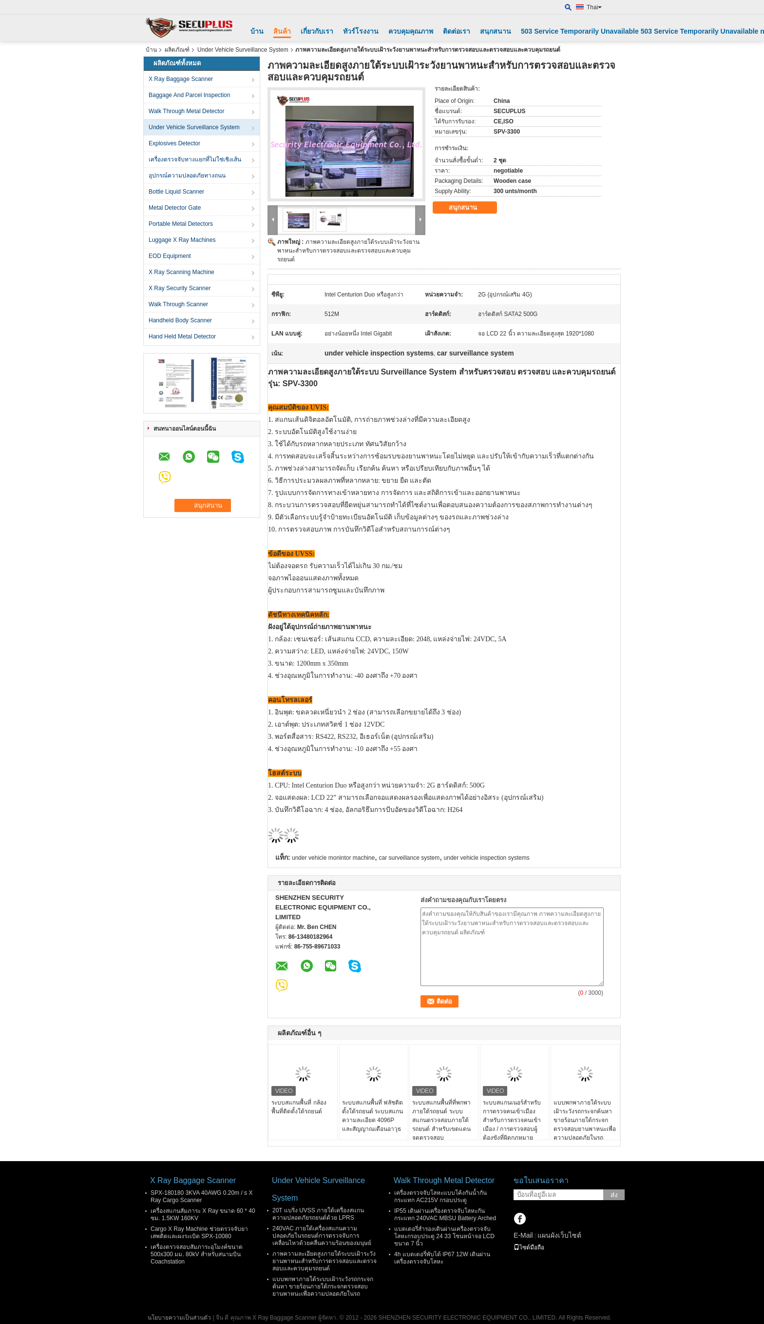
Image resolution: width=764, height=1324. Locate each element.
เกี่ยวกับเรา (317, 31)
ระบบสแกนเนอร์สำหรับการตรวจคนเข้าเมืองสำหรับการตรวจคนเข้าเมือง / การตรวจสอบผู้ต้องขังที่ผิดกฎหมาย (512, 1120)
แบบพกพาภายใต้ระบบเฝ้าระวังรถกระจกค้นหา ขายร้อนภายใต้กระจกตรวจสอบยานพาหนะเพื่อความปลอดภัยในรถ (585, 1120)
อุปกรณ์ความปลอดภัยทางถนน (187, 175)
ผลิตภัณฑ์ (177, 49)
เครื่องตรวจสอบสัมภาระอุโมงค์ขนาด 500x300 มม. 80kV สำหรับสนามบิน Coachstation (197, 1254)
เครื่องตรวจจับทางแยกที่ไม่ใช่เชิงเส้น (195, 159)
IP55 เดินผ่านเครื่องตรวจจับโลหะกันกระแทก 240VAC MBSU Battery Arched (445, 1214)
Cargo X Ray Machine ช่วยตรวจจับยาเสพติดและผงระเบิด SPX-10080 (199, 1232)
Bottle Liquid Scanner (176, 191)
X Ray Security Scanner (179, 288)
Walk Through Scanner (178, 304)
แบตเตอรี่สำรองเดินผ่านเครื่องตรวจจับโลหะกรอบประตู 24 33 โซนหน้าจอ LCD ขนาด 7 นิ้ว (444, 1236)
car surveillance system (409, 857)
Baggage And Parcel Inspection (189, 95)
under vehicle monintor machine (333, 857)
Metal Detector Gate (175, 207)
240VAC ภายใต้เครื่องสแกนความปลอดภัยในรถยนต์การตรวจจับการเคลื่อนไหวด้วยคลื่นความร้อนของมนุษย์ (321, 1235)
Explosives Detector (174, 143)
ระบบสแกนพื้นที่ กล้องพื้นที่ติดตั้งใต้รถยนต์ (298, 1107)
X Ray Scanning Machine (181, 272)
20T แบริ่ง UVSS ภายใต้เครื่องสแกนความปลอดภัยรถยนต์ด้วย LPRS (318, 1214)
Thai (594, 7)
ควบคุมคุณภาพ (410, 31)
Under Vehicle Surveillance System (242, 49)
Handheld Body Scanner (180, 320)
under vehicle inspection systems (487, 857)
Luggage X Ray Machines (182, 240)
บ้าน (257, 31)
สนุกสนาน (495, 31)
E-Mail (523, 1235)
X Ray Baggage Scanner (181, 79)
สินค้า (282, 31)
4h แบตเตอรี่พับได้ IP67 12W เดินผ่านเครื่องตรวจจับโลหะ (442, 1258)
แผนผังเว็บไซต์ (559, 1235)
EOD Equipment (170, 256)
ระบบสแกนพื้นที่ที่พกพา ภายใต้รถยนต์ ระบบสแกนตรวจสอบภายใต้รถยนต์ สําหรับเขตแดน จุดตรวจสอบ (441, 1120)
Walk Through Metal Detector (186, 111)
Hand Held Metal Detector (182, 336)
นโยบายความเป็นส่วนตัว (179, 1317)
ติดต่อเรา (456, 31)
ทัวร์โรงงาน (361, 31)
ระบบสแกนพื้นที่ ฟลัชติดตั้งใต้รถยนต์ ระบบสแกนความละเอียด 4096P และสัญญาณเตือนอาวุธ (372, 1115)
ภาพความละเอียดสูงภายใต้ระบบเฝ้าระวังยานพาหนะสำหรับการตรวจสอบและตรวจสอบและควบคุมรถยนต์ (348, 250)
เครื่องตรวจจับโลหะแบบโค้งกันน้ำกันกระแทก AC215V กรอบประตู (440, 1196)
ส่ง (614, 1195)
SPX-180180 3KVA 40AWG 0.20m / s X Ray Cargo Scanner (201, 1196)
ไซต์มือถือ (529, 1247)
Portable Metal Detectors (181, 223)
